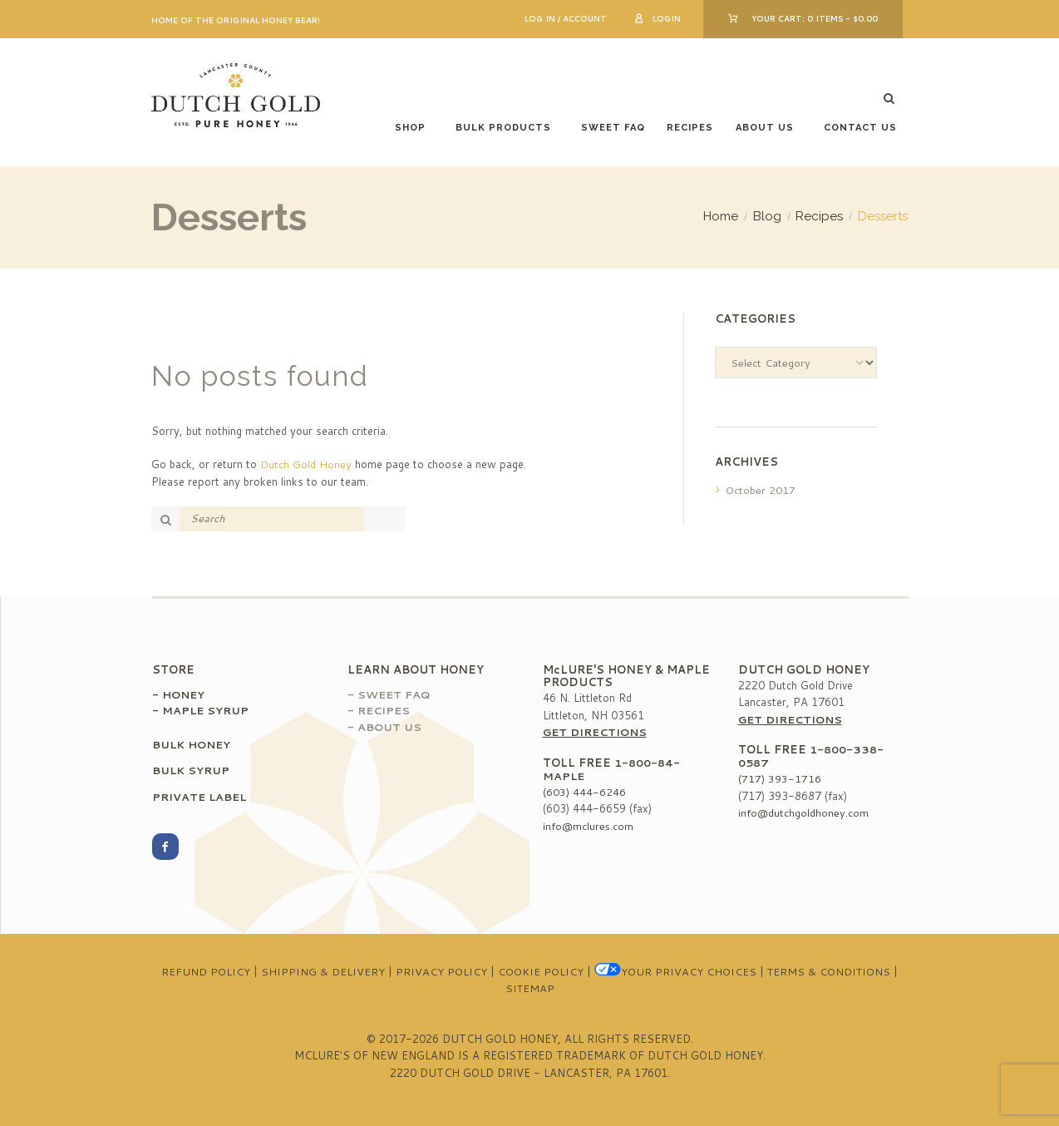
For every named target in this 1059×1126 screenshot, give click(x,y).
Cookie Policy (538, 971)
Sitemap (529, 987)
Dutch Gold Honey (306, 464)
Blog (767, 217)
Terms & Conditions (824, 971)
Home (720, 217)
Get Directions (597, 731)
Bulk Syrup (191, 770)
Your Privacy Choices (671, 971)
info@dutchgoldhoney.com (803, 812)
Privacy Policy (440, 971)
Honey (184, 694)
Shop (410, 127)
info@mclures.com (588, 825)
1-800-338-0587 (811, 756)
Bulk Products (503, 127)
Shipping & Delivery (324, 971)
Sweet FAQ (613, 127)
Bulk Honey (192, 744)
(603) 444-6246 (584, 791)
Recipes (690, 127)
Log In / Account (566, 18)
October (760, 489)
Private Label (200, 796)
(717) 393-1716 (779, 778)
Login (667, 18)
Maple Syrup (206, 710)
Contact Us (860, 127)
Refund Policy (209, 971)
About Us (765, 127)
